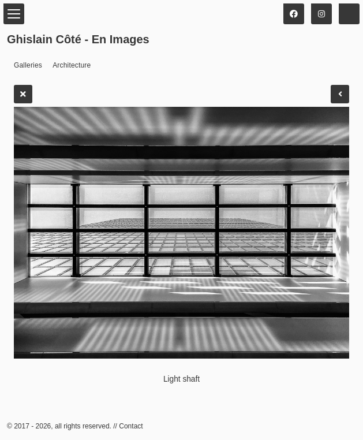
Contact (131, 426)
